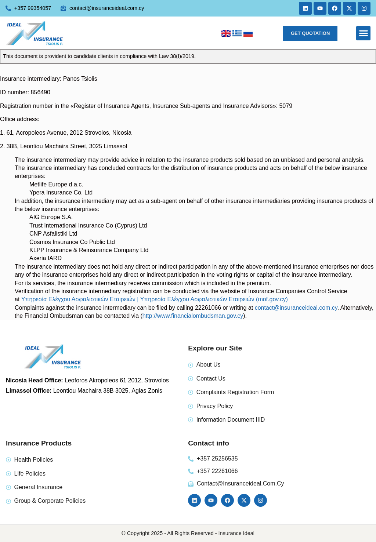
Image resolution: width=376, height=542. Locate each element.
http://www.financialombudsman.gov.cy (192, 316)
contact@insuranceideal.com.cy (296, 308)
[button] (363, 33)
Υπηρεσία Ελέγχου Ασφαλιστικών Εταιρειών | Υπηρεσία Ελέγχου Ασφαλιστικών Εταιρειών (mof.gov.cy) (154, 299)
